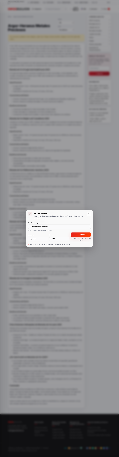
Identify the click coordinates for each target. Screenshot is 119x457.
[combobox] (59, 227)
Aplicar (81, 235)
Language (31, 235)
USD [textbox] (53, 239)
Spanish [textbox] (33, 239)
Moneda (51, 235)
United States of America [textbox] (39, 227)
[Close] (89, 214)
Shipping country (33, 223)
